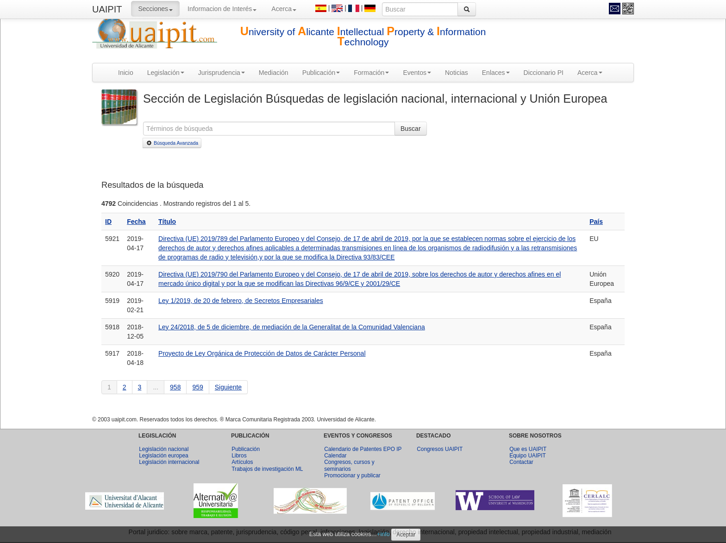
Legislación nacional (163, 449)
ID (108, 221)
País (596, 221)
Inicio (125, 72)
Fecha (136, 221)
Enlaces (496, 72)
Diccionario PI (543, 72)
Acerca (283, 8)
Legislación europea (163, 455)
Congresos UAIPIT (440, 449)
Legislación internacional (169, 462)
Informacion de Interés (222, 8)
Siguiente (228, 387)
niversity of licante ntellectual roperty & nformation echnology (363, 36)
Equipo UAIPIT (527, 455)
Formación (371, 72)
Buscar (411, 128)
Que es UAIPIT (527, 449)
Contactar (521, 462)
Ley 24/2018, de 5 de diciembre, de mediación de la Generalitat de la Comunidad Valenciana (291, 327)
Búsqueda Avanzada (172, 143)
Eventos (417, 72)
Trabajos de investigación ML (267, 469)
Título (167, 221)
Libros (239, 455)
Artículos (242, 462)
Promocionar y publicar (352, 475)
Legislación (165, 72)
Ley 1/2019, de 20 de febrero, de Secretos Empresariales (240, 300)
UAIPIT (107, 9)
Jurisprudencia (221, 72)
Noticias (456, 72)
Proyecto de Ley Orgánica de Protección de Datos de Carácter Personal (261, 353)
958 (175, 387)
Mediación (273, 72)
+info (383, 534)
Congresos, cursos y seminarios (349, 465)
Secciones (155, 8)
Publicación (321, 72)
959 (197, 387)
